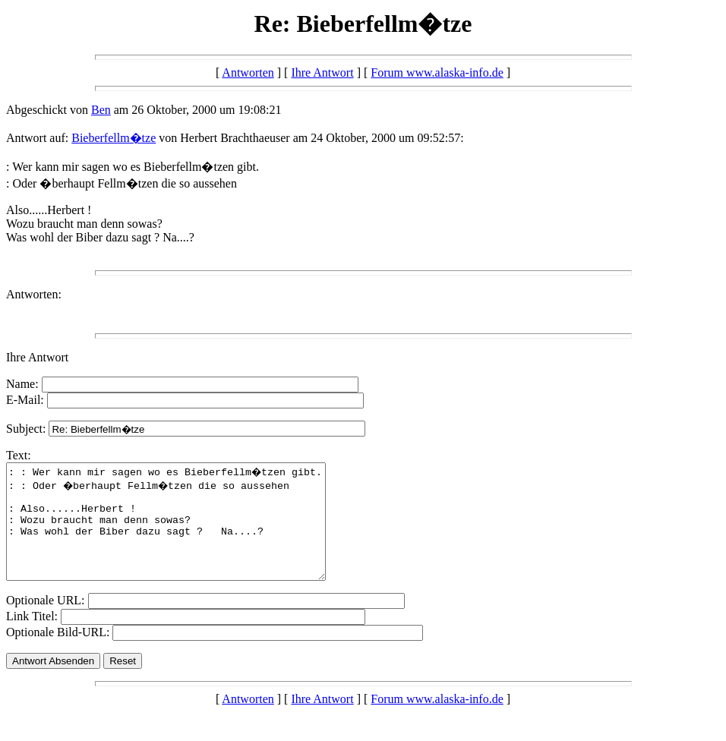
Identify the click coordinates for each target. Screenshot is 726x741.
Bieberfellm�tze (113, 137)
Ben (101, 109)
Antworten (247, 72)
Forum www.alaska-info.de (437, 72)
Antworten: (34, 294)
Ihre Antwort (322, 72)
